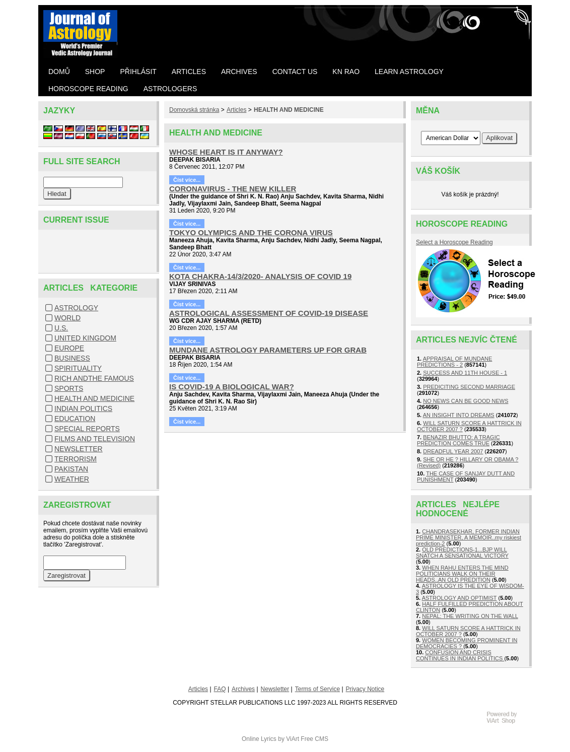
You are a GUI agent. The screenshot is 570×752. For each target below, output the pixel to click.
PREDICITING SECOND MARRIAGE (469, 387)
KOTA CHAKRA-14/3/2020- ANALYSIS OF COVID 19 (260, 276)
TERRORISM (75, 459)
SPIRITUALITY (78, 368)
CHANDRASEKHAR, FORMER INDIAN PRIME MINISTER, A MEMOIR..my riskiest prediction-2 (468, 537)
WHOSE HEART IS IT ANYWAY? (226, 152)
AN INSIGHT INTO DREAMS (458, 415)
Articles (236, 109)
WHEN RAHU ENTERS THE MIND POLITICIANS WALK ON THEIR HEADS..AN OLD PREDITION (462, 574)
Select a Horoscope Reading (454, 242)
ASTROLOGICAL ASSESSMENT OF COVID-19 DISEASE (268, 313)
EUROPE (69, 348)
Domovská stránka (194, 109)
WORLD (67, 318)
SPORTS (68, 388)
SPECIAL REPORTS (87, 429)
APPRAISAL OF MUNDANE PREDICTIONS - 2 (454, 362)
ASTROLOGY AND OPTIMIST (459, 598)
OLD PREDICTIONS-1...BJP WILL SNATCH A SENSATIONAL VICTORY (462, 552)
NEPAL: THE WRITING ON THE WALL (470, 616)
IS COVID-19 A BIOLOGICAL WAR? (231, 386)
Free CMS (314, 738)
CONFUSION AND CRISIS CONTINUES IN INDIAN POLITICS (460, 655)
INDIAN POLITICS (83, 408)
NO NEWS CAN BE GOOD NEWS (465, 401)
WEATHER (71, 479)
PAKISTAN (71, 469)
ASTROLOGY (76, 308)
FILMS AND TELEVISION (94, 439)
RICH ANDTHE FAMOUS (94, 378)
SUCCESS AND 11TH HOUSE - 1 (465, 373)
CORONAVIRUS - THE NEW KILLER (232, 188)
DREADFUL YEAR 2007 (453, 451)
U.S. (61, 328)
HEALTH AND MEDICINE (94, 398)
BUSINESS (72, 358)
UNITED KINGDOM (85, 338)
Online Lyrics (259, 738)
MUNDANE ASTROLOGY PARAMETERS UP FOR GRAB (268, 350)
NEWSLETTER (78, 449)
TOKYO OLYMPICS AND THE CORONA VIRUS (251, 232)
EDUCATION (74, 419)
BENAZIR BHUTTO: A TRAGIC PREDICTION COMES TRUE (458, 440)
